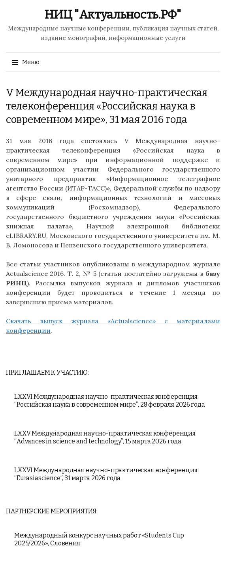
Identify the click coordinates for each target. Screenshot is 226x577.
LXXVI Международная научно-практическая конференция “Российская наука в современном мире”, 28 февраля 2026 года (109, 400)
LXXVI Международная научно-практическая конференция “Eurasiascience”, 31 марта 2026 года (106, 474)
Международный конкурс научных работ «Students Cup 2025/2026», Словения (99, 539)
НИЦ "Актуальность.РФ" (113, 15)
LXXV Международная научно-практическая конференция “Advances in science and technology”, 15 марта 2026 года (105, 437)
